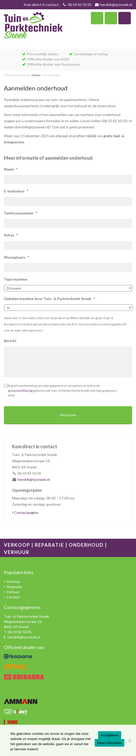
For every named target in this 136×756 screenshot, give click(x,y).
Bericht (10, 340)
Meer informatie (109, 743)
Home (36, 75)
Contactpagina (25, 512)
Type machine (15, 279)
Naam (10, 169)
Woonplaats (16, 257)
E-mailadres (16, 191)
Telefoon (97, 18)
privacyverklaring (20, 390)
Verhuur (13, 592)
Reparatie (14, 586)
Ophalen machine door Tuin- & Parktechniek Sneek (49, 298)
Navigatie (124, 18)
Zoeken (111, 18)
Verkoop (13, 581)
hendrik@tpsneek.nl (116, 4)
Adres (11, 235)
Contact (13, 597)
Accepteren (109, 735)
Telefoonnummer (20, 213)
